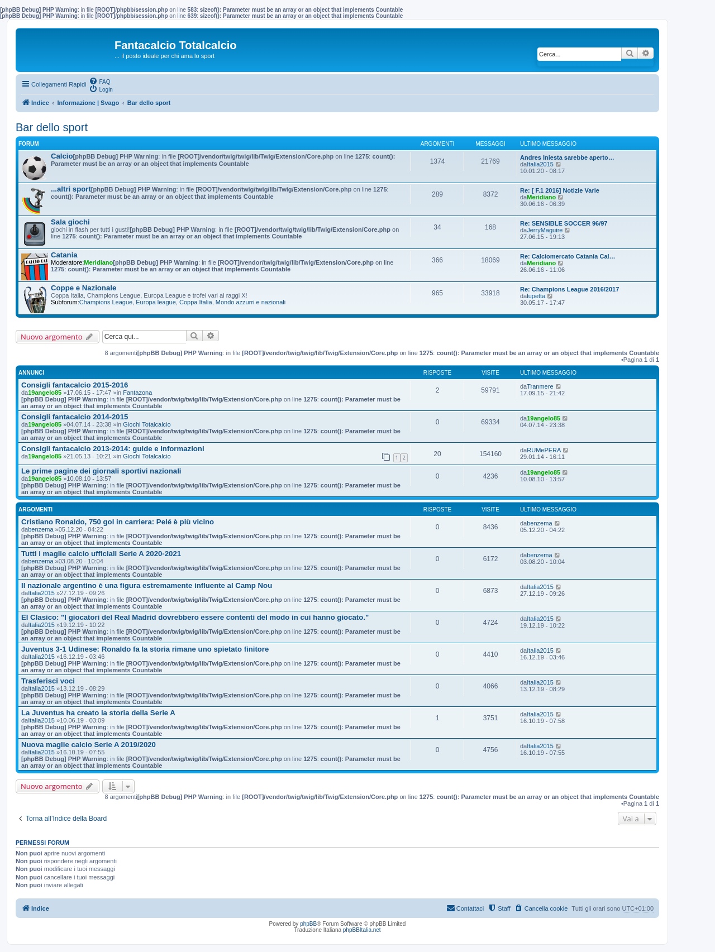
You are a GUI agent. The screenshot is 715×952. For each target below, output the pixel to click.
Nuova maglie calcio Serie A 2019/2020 (88, 744)
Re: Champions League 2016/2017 (569, 289)
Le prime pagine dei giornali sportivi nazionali (101, 471)
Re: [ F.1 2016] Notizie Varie (559, 190)
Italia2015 (540, 164)
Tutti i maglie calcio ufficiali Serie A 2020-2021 (101, 553)
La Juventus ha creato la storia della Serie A (98, 713)
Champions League (105, 302)
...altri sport (71, 189)
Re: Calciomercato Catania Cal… (568, 256)
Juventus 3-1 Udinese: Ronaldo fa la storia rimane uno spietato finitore (145, 649)
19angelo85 (44, 392)
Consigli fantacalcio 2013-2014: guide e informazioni (112, 448)
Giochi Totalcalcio (146, 424)
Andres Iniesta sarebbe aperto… (567, 157)
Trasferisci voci (48, 681)
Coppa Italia (195, 302)
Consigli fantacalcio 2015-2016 (74, 385)
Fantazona (137, 392)
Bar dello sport (52, 127)
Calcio (62, 156)
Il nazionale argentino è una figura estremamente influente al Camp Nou (146, 585)
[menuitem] (99, 81)
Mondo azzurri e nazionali (250, 302)
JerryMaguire (545, 230)
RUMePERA (544, 450)
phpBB (308, 924)
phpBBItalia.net (362, 930)
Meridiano (541, 197)
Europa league (156, 302)
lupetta (536, 296)
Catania (64, 255)
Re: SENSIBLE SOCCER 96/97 (564, 223)
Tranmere (540, 386)
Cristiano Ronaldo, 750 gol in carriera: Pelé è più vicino (117, 522)
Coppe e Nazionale (83, 288)
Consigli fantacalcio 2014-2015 (74, 417)
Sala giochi (70, 222)
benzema (40, 529)
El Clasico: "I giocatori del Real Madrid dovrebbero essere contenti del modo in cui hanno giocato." (195, 617)
